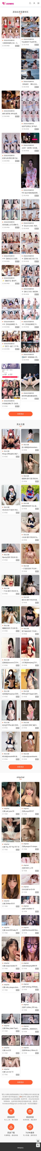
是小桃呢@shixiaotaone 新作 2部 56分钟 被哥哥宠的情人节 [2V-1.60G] (30, 447)
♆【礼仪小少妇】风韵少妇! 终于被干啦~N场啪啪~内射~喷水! (30, 226)
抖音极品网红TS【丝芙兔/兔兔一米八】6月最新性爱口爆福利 (10, 404)
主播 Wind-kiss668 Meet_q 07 (30, 930)
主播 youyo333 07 (28, 811)
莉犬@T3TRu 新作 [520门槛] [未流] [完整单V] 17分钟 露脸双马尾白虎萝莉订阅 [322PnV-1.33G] (10, 725)
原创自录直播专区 (9, 40)
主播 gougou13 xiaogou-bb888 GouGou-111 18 (30, 847)
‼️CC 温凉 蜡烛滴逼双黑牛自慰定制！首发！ (30, 193)
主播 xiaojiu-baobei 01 (9, 966)
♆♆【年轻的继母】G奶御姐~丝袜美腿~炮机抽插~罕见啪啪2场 (30, 324)
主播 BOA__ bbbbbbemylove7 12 (30, 1029)
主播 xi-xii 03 (6, 1050)
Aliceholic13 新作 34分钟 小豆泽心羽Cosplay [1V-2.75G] (10, 510)
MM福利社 (20, 1148)
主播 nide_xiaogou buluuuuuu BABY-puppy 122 (10, 987)
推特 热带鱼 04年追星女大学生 (10, 114)
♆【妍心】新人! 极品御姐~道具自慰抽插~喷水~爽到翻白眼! (30, 292)
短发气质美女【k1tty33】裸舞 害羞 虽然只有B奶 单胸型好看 (30, 126)
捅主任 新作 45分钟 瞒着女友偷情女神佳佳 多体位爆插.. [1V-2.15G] (30, 600)
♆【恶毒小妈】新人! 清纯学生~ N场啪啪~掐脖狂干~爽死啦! (30, 259)
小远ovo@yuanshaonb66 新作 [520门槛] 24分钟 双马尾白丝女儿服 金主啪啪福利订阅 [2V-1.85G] (30, 757)
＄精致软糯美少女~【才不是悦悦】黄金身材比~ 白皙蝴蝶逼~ (10, 43)
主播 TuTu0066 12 (28, 909)
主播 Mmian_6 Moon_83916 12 (30, 1050)
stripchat (6, 808)
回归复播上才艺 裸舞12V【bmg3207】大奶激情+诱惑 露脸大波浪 (10, 225)
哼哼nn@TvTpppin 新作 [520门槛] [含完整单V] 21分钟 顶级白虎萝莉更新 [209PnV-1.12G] (30, 694)
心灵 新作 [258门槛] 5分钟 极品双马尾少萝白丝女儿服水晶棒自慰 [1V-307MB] (30, 725)
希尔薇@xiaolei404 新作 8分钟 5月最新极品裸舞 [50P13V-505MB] (10, 757)
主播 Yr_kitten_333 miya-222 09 (30, 1007)
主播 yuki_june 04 (8, 811)
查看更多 (20, 414)
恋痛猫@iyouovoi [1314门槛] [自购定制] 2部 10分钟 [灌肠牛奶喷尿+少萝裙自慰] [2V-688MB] (10, 663)
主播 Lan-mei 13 (7, 1072)
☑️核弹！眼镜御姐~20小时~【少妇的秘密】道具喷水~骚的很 (30, 357)
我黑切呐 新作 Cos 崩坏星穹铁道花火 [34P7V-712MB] (30, 506)
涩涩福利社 (8, 3)
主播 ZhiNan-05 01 (8, 903)
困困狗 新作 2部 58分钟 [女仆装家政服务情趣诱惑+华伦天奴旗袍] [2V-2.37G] (30, 479)
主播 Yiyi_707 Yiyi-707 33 (10, 847)
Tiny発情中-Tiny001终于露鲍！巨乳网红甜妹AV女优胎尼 (30, 42)
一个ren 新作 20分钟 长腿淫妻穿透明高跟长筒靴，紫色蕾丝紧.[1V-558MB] (10, 591)
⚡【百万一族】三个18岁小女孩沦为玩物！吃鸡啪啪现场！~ (10, 346)
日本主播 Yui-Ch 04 (28, 889)
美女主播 (6, 451)
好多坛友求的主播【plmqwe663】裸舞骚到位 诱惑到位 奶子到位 (10, 158)
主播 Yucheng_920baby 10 (30, 987)
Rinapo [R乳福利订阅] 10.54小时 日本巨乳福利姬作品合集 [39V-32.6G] (10, 454)
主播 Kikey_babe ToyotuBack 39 (10, 1028)
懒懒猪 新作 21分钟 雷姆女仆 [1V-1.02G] (10, 628)
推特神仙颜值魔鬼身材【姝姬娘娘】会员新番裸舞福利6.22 (30, 396)
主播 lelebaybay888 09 (29, 966)
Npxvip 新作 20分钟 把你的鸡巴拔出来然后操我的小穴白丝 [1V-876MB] (10, 557)
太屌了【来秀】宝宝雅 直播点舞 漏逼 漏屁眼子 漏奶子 (30, 148)
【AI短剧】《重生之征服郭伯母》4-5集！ (30, 84)
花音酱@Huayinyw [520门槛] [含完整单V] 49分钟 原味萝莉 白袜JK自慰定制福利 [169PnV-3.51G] (10, 694)
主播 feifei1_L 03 (27, 868)
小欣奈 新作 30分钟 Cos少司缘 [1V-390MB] (30, 537)
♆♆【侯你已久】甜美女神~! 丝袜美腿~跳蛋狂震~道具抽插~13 (10, 259)
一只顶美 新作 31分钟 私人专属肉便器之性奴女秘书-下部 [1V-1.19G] (30, 569)
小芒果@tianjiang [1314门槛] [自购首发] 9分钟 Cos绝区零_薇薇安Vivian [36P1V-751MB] (30, 663)
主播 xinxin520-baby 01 (10, 930)
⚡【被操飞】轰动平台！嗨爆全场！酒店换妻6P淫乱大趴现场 (10, 281)
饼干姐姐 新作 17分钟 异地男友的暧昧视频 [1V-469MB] (30, 631)
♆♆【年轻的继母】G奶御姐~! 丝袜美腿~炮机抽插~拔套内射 (10, 324)
